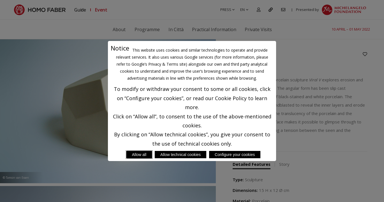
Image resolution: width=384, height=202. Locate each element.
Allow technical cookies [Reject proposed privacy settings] (180, 154)
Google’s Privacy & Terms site (158, 64)
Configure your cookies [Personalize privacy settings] (235, 154)
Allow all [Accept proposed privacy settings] (139, 154)
